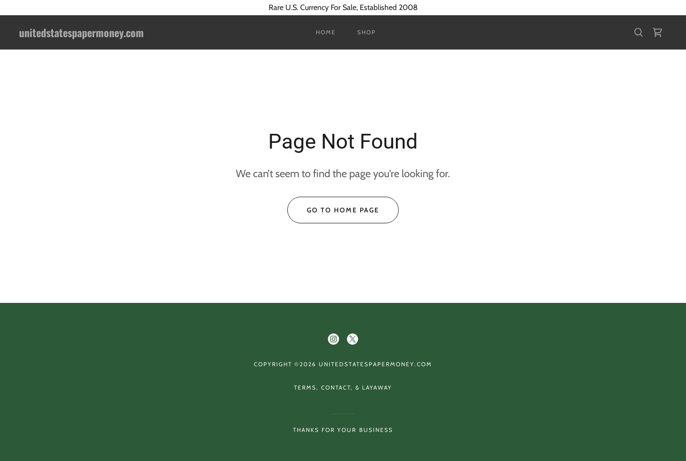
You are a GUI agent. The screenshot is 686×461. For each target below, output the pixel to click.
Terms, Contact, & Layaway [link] (343, 387)
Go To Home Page (343, 210)
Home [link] (326, 32)
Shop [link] (366, 32)
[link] (108, 34)
